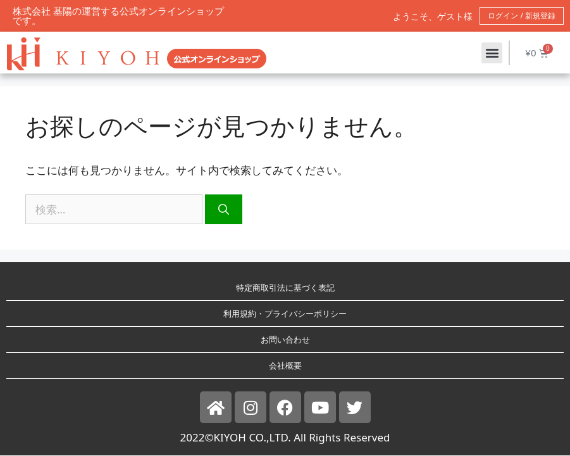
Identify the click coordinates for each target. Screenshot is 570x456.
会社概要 (285, 365)
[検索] (223, 209)
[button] (491, 52)
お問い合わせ (285, 339)
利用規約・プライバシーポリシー (285, 313)
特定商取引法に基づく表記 (285, 287)
